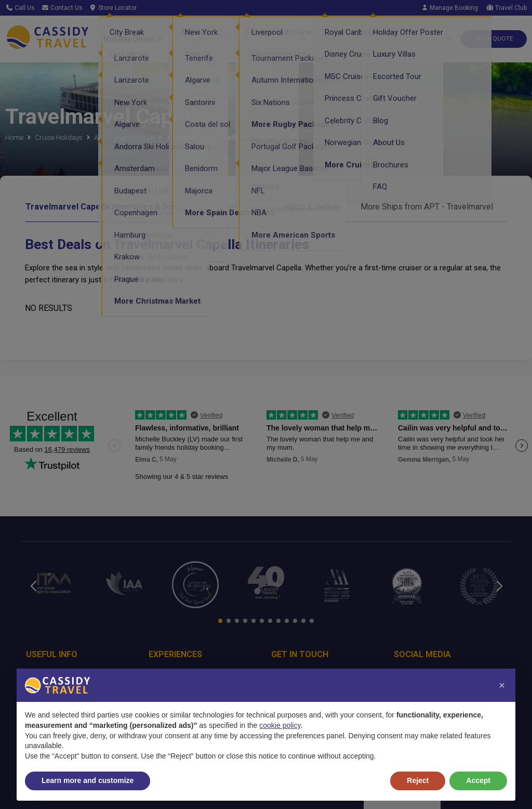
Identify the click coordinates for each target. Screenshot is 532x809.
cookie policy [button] (279, 725)
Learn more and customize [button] (88, 780)
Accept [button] (478, 780)
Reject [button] (418, 780)
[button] (502, 685)
